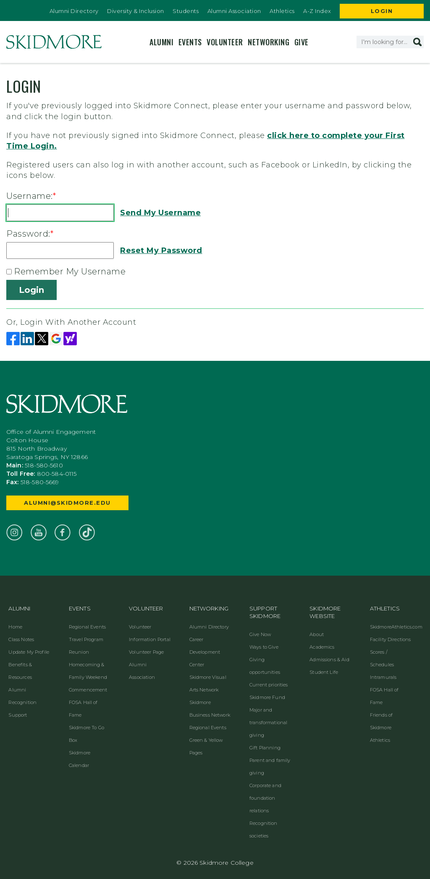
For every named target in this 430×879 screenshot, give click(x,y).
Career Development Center (204, 652)
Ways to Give (263, 647)
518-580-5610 (44, 465)
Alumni (161, 42)
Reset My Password (161, 250)
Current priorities (268, 685)
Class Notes (21, 639)
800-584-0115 (57, 473)
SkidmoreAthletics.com (396, 627)
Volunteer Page (146, 652)
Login (382, 11)
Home (15, 627)
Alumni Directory (74, 11)
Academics (321, 647)
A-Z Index (317, 11)
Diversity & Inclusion (135, 11)
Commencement (88, 690)
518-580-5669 (40, 482)
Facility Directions (390, 639)
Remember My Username (70, 271)
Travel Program (86, 639)
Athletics (282, 11)
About (316, 634)
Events (190, 42)
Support (17, 715)
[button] (417, 42)
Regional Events (87, 627)
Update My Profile (28, 652)
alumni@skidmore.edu (67, 502)
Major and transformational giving (268, 722)
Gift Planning (265, 748)
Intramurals (383, 677)
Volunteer (225, 42)
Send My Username (160, 212)
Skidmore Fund (267, 697)
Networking (268, 42)
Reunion (79, 652)
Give (301, 42)
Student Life (323, 672)
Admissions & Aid (329, 660)
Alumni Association (234, 11)
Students (186, 11)
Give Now (260, 634)
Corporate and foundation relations (265, 798)
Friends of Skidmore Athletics (381, 727)
